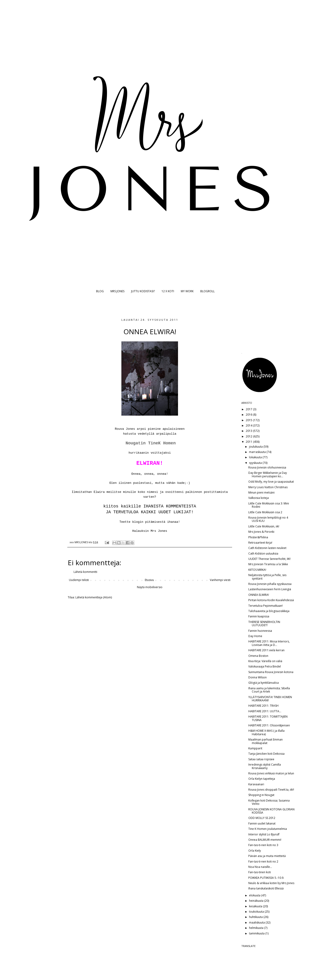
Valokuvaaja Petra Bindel (264, 666)
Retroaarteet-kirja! (260, 543)
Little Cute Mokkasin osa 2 (265, 512)
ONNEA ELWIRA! (258, 595)
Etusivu (149, 580)
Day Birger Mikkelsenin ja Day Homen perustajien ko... (267, 474)
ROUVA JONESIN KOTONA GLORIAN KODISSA (271, 811)
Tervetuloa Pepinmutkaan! (265, 606)
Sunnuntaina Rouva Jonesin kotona (270, 672)
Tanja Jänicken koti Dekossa (266, 754)
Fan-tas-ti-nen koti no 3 (263, 845)
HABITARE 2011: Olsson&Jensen (269, 725)
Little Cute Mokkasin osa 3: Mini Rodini (268, 505)
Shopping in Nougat (261, 795)
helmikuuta (256, 928)
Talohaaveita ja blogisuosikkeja (268, 611)
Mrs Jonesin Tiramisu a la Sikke (268, 564)
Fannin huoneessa (260, 631)
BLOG (100, 291)
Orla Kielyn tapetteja (261, 779)
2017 (249, 409)
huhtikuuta (256, 917)
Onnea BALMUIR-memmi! (264, 840)
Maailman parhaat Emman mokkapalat (265, 741)
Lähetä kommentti (85, 572)
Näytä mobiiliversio (149, 587)
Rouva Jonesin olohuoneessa (267, 467)
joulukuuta (256, 447)
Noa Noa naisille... (260, 867)
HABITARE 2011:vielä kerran (266, 650)
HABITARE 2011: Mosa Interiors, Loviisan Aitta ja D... (269, 643)
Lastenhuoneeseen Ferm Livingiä (269, 589)
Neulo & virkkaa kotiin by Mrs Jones (271, 883)
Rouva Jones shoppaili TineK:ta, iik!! (271, 790)
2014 (249, 425)
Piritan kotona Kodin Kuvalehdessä (271, 600)
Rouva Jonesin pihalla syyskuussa (270, 584)
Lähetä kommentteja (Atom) (93, 597)
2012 (249, 436)
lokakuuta (255, 457)
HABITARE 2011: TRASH (263, 706)
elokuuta (255, 895)
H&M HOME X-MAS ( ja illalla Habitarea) (266, 732)
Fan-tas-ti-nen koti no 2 (263, 861)
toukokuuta (257, 912)
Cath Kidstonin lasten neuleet (267, 548)
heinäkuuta (256, 901)
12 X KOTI (168, 291)
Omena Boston (258, 656)
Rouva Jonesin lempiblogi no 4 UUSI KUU (268, 519)
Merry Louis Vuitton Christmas (268, 487)
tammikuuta (257, 933)
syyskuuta (255, 463)
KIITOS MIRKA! (257, 570)
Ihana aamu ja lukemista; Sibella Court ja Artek (269, 689)
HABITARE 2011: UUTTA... (264, 711)
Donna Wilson (257, 677)
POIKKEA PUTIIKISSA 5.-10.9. (266, 878)
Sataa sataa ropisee (261, 759)
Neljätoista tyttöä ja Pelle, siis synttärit (267, 576)
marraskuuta (257, 452)
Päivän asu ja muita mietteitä (267, 856)
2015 (249, 420)
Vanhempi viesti (220, 580)
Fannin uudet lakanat (261, 823)
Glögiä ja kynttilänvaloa (263, 683)
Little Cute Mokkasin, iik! (263, 526)
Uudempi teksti (79, 580)
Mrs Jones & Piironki (261, 532)
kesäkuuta (256, 906)
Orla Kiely (254, 851)
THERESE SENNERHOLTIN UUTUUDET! (264, 623)
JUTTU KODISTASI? (143, 291)
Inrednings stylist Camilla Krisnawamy (264, 766)
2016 (249, 415)
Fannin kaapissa (258, 616)
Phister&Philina (258, 537)
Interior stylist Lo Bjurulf (263, 834)
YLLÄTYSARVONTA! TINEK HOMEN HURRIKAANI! (270, 698)
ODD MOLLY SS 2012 (261, 818)
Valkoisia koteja (258, 498)
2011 (249, 442)
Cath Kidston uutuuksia (263, 553)
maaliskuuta (257, 922)
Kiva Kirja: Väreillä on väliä (265, 661)
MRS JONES (117, 291)
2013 (249, 431)
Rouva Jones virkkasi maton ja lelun (271, 773)
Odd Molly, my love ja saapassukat (271, 482)
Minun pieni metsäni (261, 492)
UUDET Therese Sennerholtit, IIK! (269, 559)
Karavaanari (256, 784)
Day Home (255, 636)
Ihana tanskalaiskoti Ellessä (266, 888)
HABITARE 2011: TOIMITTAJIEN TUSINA (268, 718)
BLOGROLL (207, 291)
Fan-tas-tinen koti (259, 872)
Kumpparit (255, 748)
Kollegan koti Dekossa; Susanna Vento (269, 802)
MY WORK (187, 291)
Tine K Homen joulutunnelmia (267, 829)
